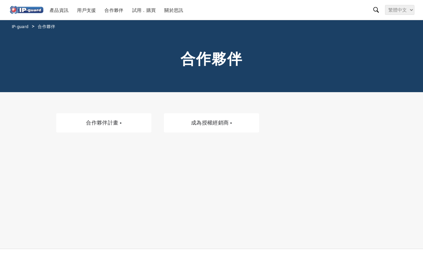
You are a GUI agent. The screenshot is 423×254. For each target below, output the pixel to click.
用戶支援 (87, 10)
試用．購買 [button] (145, 10)
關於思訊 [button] (174, 10)
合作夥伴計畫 (104, 123)
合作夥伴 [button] (114, 10)
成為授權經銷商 (211, 123)
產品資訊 (60, 10)
